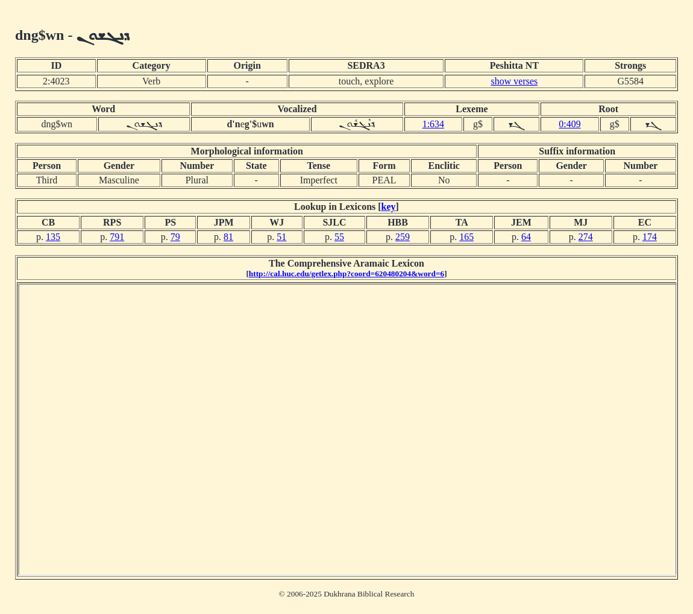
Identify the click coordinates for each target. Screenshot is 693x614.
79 (175, 237)
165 (466, 237)
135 (53, 237)
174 (649, 237)
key (388, 206)
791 (117, 237)
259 (402, 237)
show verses (514, 81)
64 (526, 237)
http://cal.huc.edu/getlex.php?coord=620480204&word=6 (346, 273)
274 (586, 237)
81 (228, 237)
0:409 (569, 124)
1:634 (433, 124)
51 (281, 237)
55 (339, 237)
